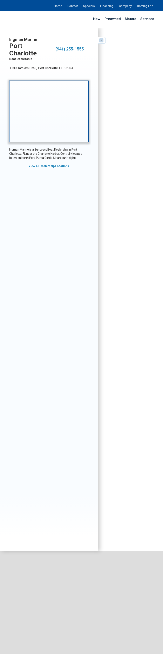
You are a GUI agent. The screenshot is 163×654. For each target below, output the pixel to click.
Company (125, 6)
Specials (89, 6)
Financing (107, 6)
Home (58, 6)
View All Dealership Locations (49, 166)
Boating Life (145, 6)
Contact (72, 6)
